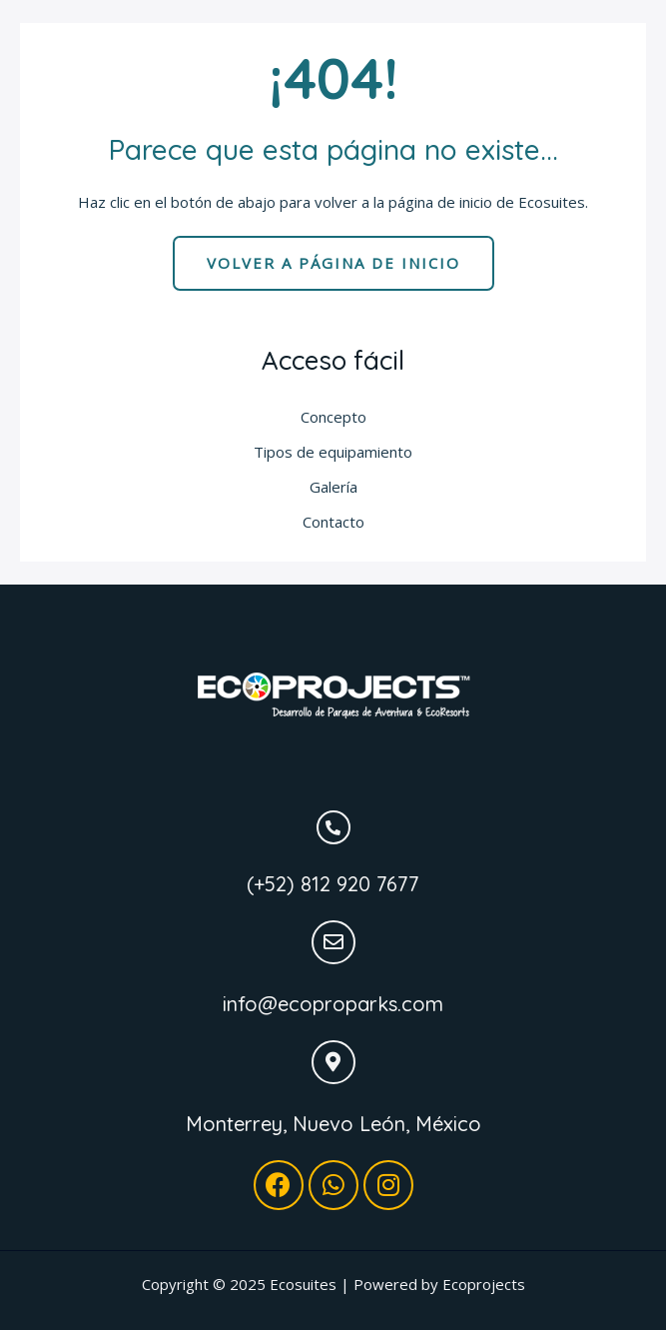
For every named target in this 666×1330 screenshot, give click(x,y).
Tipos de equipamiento (333, 452)
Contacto (333, 522)
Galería (333, 487)
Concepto (333, 417)
